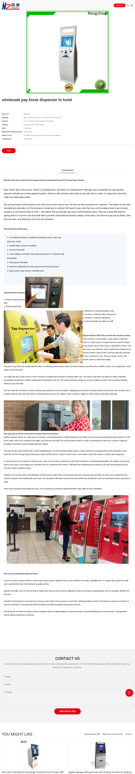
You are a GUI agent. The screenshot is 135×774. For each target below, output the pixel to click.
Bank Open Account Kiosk (113, 734)
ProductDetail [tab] (67, 170)
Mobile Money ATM (92, 734)
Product (129, 734)
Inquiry (8, 151)
